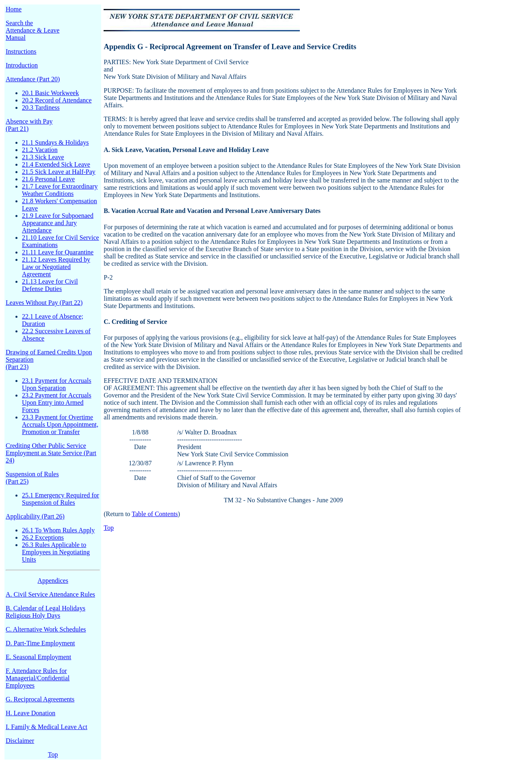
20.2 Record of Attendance (57, 100)
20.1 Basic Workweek (50, 92)
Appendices (52, 580)
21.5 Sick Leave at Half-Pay (58, 171)
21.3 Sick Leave (43, 157)
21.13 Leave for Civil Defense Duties (50, 285)
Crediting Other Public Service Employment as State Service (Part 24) (51, 453)
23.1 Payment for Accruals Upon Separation (56, 384)
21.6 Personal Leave (48, 179)
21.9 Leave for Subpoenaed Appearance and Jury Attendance (57, 223)
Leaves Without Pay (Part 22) (44, 302)
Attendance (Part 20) (33, 79)
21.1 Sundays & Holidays (55, 142)
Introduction (22, 65)
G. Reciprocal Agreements (40, 699)
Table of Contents (155, 513)
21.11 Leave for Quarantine (57, 252)
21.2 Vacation (40, 149)
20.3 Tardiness (41, 107)
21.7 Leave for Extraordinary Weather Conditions (60, 190)
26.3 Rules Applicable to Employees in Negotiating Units (56, 552)
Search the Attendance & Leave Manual (32, 30)
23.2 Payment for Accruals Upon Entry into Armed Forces (56, 402)
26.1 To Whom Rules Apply (58, 530)
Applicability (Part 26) (35, 516)
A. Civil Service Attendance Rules (50, 594)
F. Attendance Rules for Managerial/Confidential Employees (37, 678)
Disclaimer (20, 740)
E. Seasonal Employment (38, 656)
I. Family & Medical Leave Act (46, 726)
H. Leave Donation (30, 713)
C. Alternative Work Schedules (46, 629)
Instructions (21, 51)
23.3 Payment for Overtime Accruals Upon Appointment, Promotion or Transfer (60, 424)
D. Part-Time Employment (40, 643)
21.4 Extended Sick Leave (56, 164)
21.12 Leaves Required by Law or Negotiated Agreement (56, 267)
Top (53, 754)
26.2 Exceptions (43, 537)
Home (14, 9)
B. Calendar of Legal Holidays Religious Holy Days (45, 612)
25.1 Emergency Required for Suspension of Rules (60, 499)
